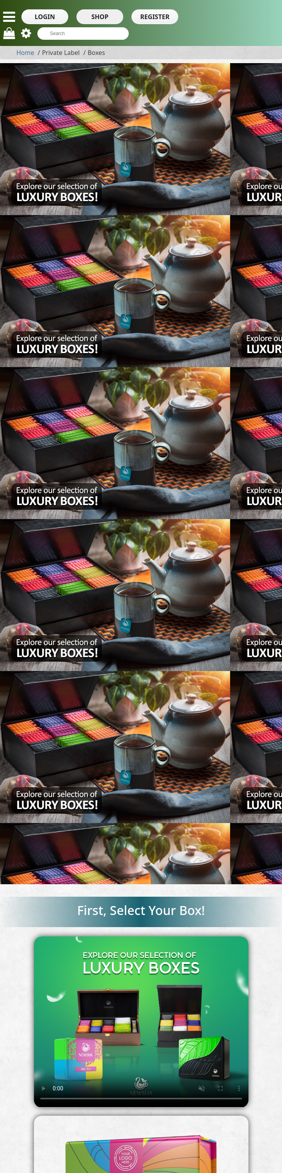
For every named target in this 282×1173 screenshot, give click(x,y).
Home (25, 52)
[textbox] (79, 33)
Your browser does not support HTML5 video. (141, 1021)
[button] (44, 16)
